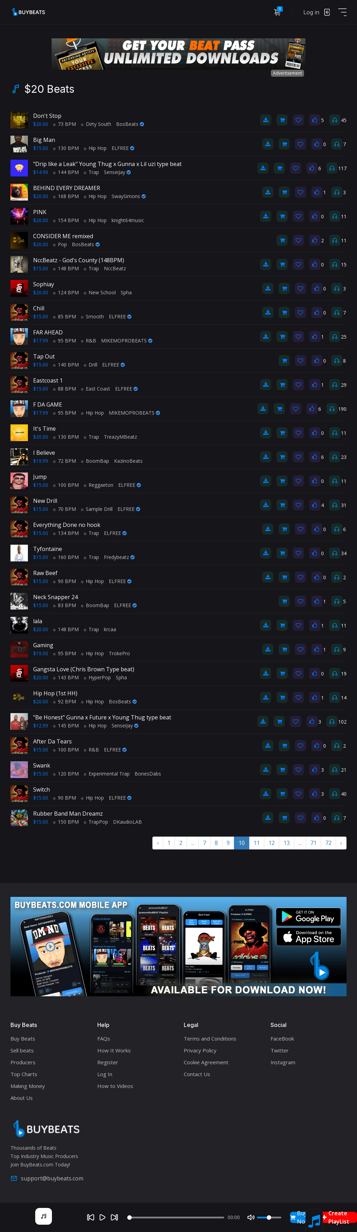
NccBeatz (115, 268)
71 (313, 843)
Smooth (92, 316)
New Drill (45, 501)
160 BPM (66, 557)
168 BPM (66, 196)
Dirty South (96, 124)
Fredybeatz (119, 557)
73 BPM (64, 124)
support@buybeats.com (46, 1178)
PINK (39, 212)
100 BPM (66, 485)
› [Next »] (341, 843)
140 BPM (66, 364)
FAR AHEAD (48, 332)
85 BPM (64, 316)
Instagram (283, 1062)
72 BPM (64, 461)
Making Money (27, 1085)
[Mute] (251, 1217)
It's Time (44, 428)
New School (100, 292)
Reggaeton (98, 485)
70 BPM (64, 509)
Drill (90, 364)
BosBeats (130, 124)
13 (286, 843)
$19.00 (40, 653)
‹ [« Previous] (158, 843)
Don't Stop (47, 116)
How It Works (114, 1050)
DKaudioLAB (127, 821)
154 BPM (66, 220)
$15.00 (40, 148)
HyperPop (97, 677)
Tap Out (44, 356)
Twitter (280, 1050)
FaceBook (282, 1038)
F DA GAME (47, 404)
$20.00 (40, 124)
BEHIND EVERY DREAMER (66, 188)
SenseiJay (117, 172)
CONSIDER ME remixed (63, 236)
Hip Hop (95, 148)
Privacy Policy (200, 1050)
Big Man (44, 140)
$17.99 (40, 340)
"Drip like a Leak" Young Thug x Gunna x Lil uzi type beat (107, 164)
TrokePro (119, 653)
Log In (104, 1074)
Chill (38, 308)
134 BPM (66, 533)
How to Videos (115, 1085)
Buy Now (299, 1217)
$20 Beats (49, 89)
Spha (126, 292)
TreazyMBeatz (120, 436)
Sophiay (43, 284)
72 (328, 843)
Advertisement (287, 73)
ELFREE (123, 148)
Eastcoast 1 (48, 380)
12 (271, 843)
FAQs (103, 1038)
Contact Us (197, 1074)
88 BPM (64, 388)
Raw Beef (45, 573)
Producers (23, 1062)
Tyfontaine (47, 549)
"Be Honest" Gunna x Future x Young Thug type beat (102, 717)
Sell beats (22, 1050)
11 (256, 843)
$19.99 (40, 461)
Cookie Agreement (206, 1062)
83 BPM (64, 605)
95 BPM (64, 340)
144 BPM (66, 172)
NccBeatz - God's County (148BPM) (78, 260)
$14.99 (40, 172)
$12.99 (40, 725)
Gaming (43, 645)
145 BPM (66, 725)
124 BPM (66, 292)
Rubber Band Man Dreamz (68, 813)
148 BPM (66, 268)
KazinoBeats (128, 461)
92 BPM (64, 701)
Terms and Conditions (210, 1038)
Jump (40, 477)
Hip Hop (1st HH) (55, 693)
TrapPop (96, 821)
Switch (41, 789)
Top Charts (23, 1074)
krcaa (110, 629)
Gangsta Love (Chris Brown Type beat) (83, 669)
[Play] (102, 1217)
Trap (91, 172)
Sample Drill (97, 509)
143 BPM (66, 677)
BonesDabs (148, 773)
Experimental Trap (107, 773)
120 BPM (66, 773)
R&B (88, 340)
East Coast (95, 388)
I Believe (44, 452)
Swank (41, 765)
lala (37, 621)
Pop (60, 244)
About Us (21, 1097)
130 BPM (66, 148)
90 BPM (64, 581)
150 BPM (66, 821)
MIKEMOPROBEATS (126, 340)
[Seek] (175, 1217)
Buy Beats (22, 1038)
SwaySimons (129, 196)
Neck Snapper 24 (55, 597)
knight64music (128, 220)
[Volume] (269, 1217)
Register (107, 1062)
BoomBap (95, 461)
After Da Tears (52, 741)
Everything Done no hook (66, 525)
